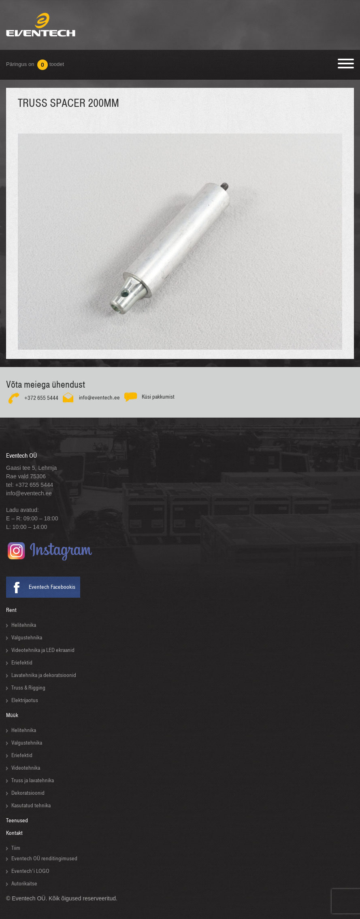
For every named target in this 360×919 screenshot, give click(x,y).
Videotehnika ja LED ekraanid (43, 650)
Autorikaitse (24, 883)
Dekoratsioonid (28, 793)
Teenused (17, 820)
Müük (12, 715)
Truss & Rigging (28, 688)
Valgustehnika (26, 637)
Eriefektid (21, 662)
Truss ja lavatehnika (32, 780)
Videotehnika (25, 768)
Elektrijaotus (24, 700)
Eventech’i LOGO (30, 871)
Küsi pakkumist (158, 396)
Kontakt (14, 833)
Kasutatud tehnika (31, 805)
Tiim (15, 848)
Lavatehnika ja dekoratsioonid (43, 675)
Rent (11, 610)
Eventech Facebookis (52, 587)
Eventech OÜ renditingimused (44, 858)
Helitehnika (23, 625)
